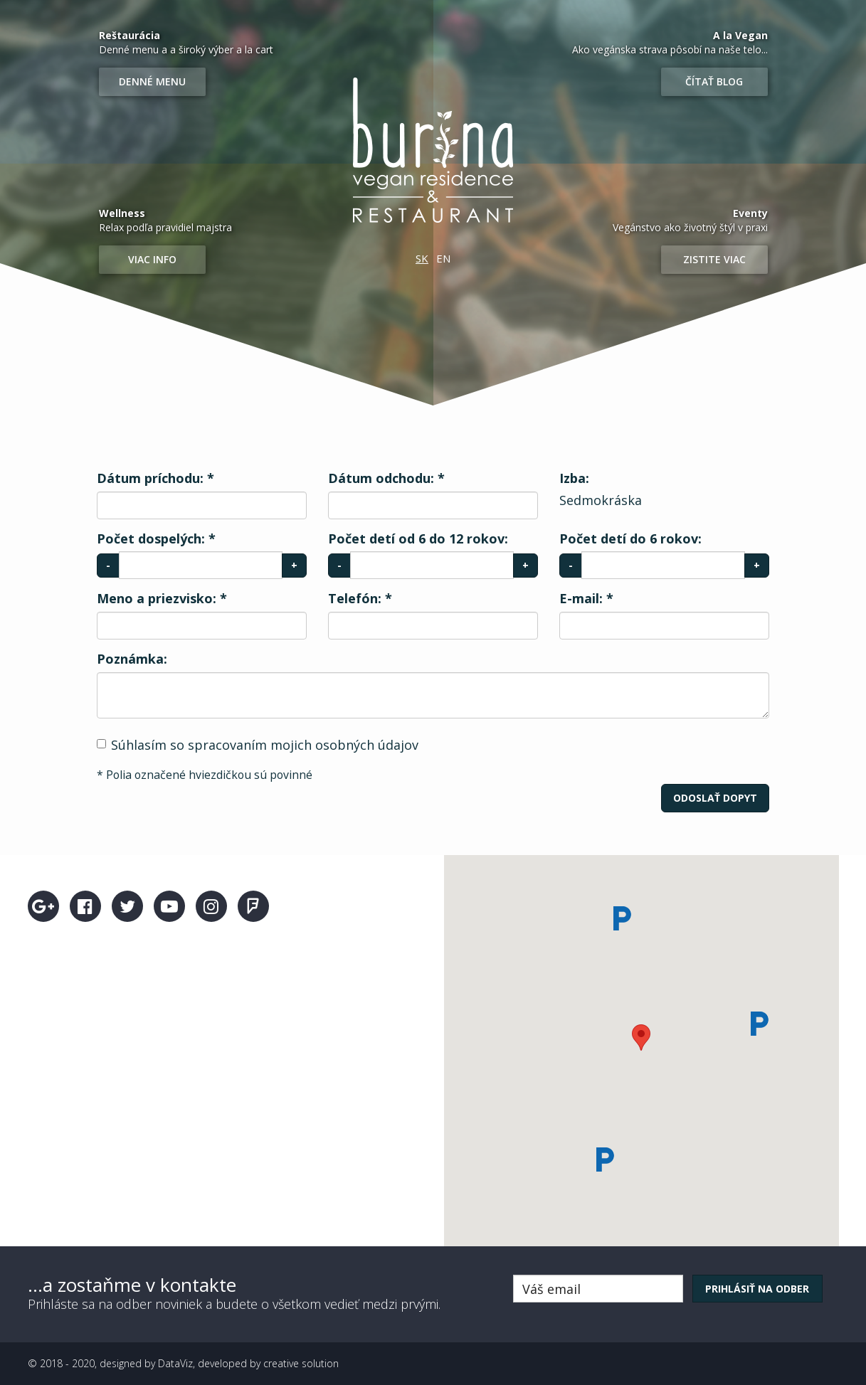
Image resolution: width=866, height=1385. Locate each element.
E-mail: (586, 598)
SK (422, 258)
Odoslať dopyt (715, 798)
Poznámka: (132, 658)
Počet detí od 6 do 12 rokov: (418, 538)
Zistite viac (714, 259)
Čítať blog (714, 81)
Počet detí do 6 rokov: (630, 538)
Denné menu (152, 81)
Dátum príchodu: (155, 478)
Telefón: (360, 598)
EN (443, 258)
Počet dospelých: (156, 538)
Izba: (574, 478)
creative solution (301, 1363)
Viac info (152, 259)
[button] (641, 1037)
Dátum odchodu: (386, 478)
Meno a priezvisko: (162, 598)
